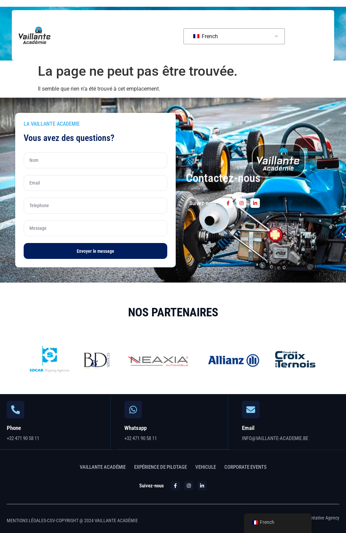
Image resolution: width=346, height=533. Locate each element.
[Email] (251, 409)
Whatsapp (135, 428)
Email (248, 428)
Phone (14, 428)
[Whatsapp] (133, 409)
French (205, 36)
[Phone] (15, 409)
